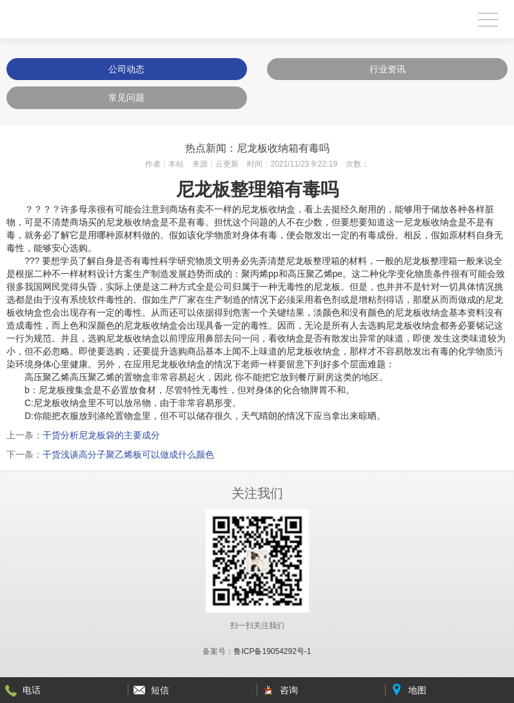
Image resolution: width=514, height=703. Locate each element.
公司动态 (126, 69)
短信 (160, 690)
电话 (32, 690)
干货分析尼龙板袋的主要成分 (101, 435)
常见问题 (126, 97)
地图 (417, 690)
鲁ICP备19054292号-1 (272, 651)
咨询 (289, 690)
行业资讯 (388, 69)
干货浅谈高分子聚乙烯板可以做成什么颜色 (128, 454)
